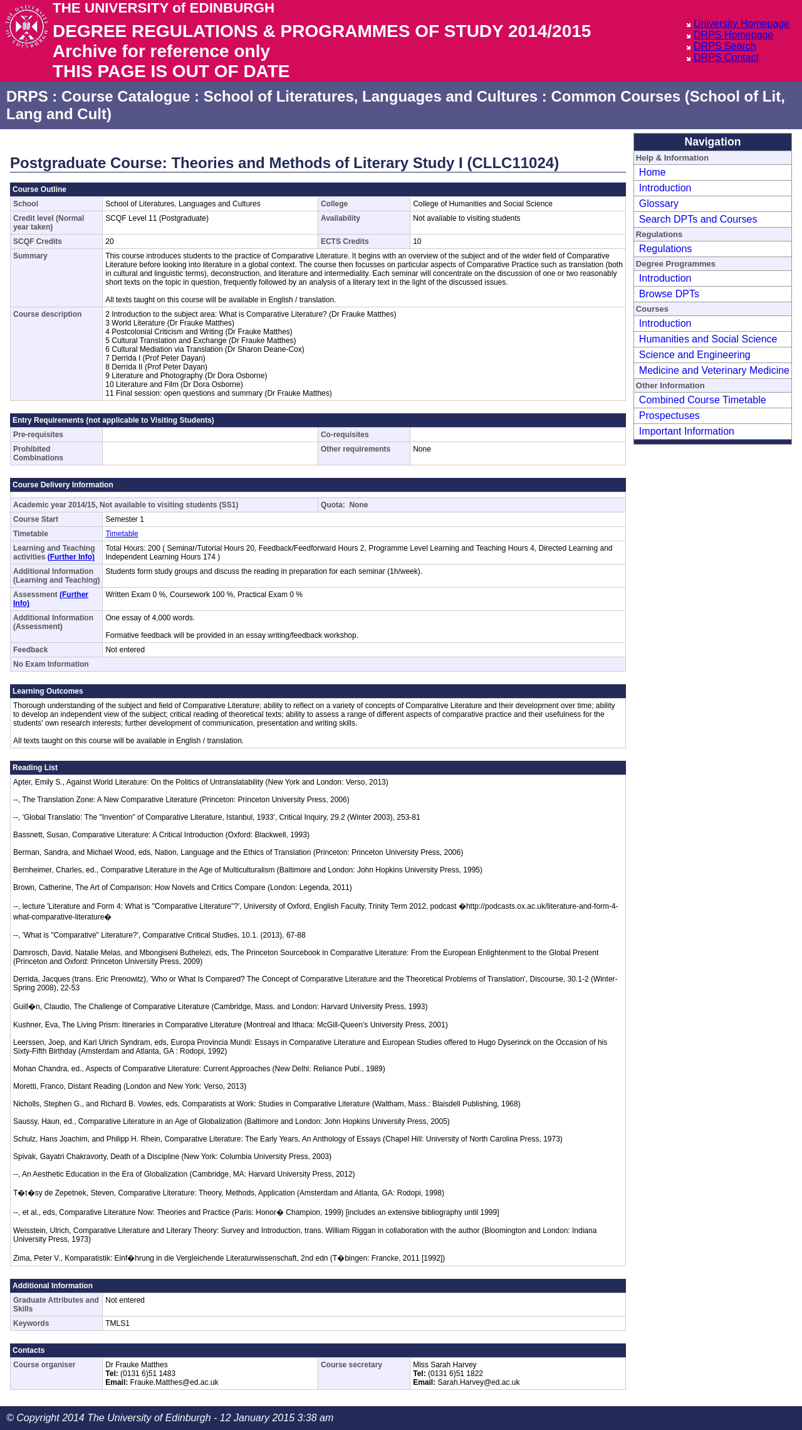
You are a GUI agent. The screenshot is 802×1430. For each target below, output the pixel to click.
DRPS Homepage (733, 34)
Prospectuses (669, 415)
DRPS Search (725, 46)
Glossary (659, 203)
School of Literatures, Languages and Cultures (371, 96)
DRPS (27, 96)
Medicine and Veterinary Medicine (714, 370)
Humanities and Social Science (708, 339)
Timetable (121, 533)
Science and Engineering (695, 354)
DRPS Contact (726, 57)
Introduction (665, 188)
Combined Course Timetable (702, 400)
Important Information (686, 431)
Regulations (665, 248)
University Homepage (741, 23)
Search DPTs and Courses (698, 219)
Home (652, 172)
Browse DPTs (669, 294)
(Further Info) (71, 557)
